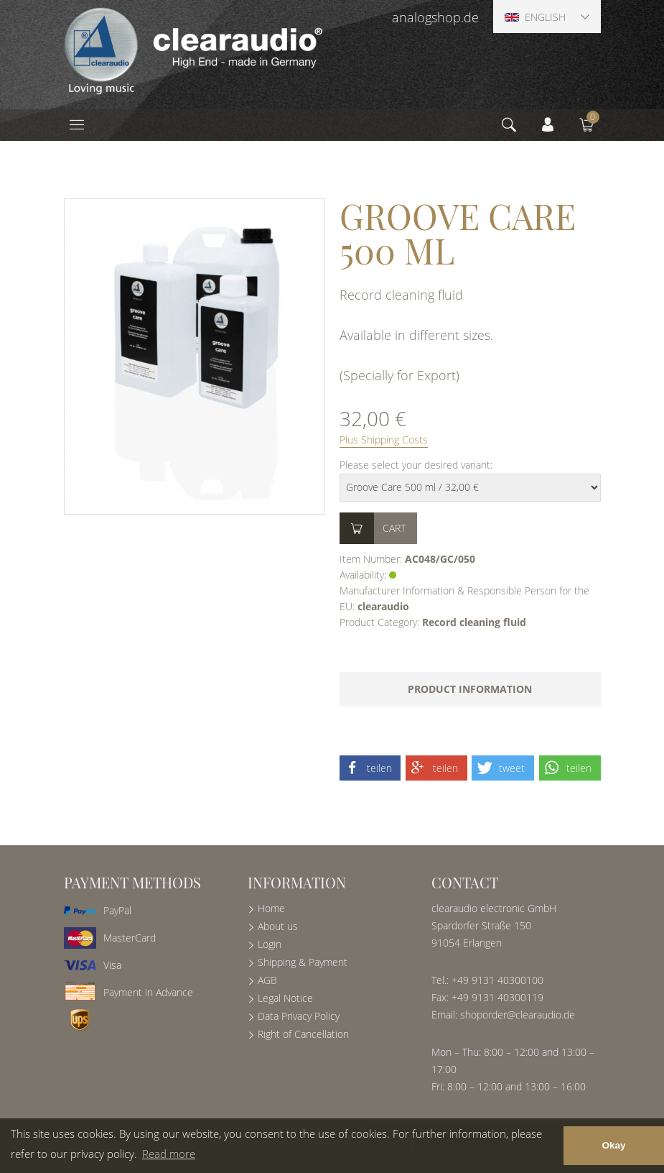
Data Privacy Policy (299, 1016)
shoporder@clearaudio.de (517, 1014)
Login (269, 944)
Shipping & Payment (302, 962)
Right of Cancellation (303, 1034)
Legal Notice (285, 998)
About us (278, 926)
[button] (370, 768)
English (535, 17)
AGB (267, 980)
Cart (394, 528)
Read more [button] (168, 1153)
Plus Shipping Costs (384, 439)
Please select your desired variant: (416, 465)
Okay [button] (613, 1145)
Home (271, 908)
